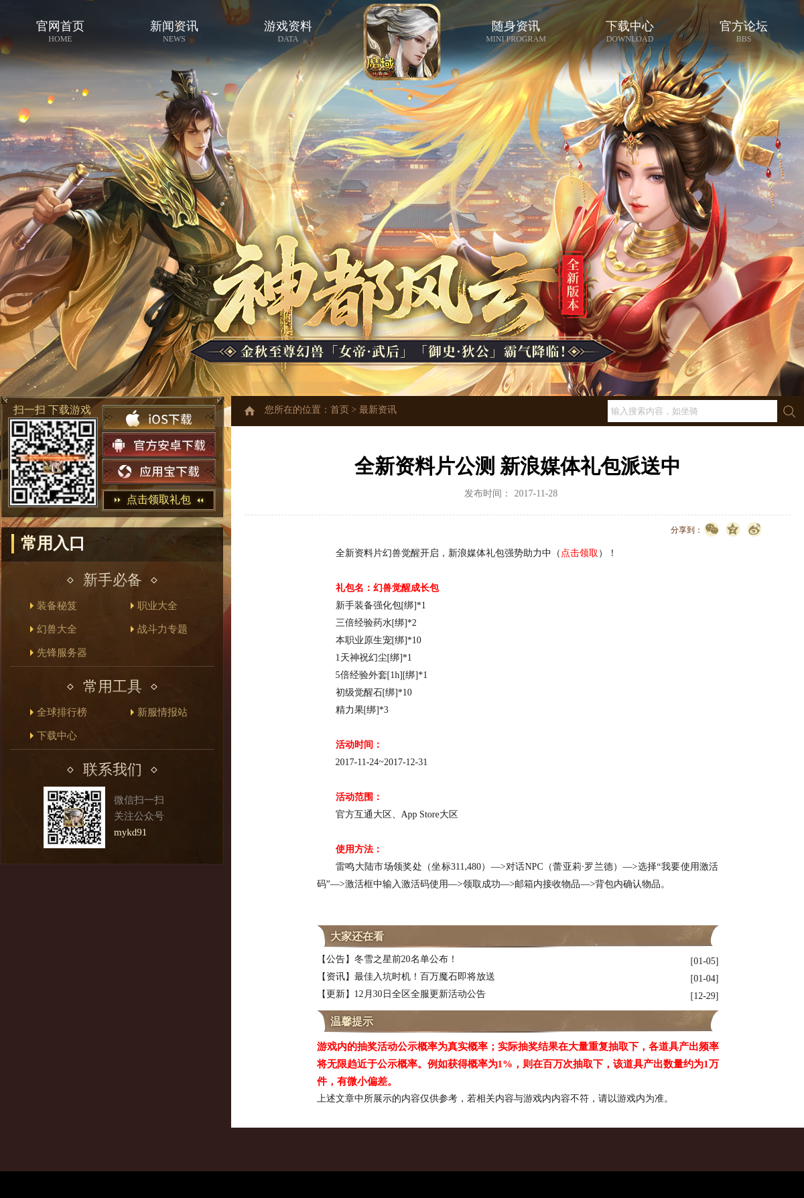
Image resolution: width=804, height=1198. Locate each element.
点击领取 (579, 553)
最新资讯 (378, 410)
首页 (339, 410)
